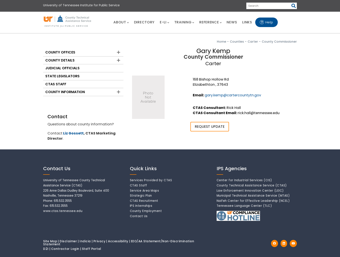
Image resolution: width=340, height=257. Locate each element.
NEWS (232, 22)
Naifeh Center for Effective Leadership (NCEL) (253, 201)
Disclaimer (68, 241)
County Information (65, 91)
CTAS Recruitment (144, 201)
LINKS (247, 22)
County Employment (146, 211)
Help (269, 22)
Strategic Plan (141, 196)
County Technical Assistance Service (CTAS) (252, 185)
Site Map (50, 241)
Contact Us (139, 216)
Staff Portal (91, 249)
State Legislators (62, 76)
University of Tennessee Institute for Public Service (81, 5)
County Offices (60, 52)
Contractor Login (65, 249)
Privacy (99, 241)
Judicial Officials (62, 68)
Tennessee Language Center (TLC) (244, 206)
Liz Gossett (73, 133)
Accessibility (118, 241)
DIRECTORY (144, 22)
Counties (237, 41)
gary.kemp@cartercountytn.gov (233, 95)
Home (221, 41)
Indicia (85, 241)
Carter (253, 41)
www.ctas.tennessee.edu (62, 211)
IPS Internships (141, 206)
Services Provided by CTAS (151, 180)
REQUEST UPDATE (210, 126)
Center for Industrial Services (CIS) (244, 180)
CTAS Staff (55, 84)
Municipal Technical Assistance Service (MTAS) (253, 196)
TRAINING (184, 22)
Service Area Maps (144, 191)
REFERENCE (210, 22)
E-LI (164, 22)
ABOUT (121, 22)
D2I (46, 249)
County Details (60, 60)
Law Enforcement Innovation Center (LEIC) (250, 191)
